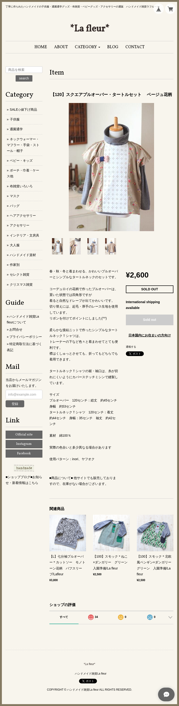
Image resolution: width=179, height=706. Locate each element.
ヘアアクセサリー (23, 215)
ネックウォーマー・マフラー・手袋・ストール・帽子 (23, 145)
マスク (15, 196)
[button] (87, 47)
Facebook (24, 453)
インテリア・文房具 (24, 235)
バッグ (15, 206)
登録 (15, 404)
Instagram (24, 444)
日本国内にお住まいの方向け (149, 335)
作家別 (15, 265)
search (24, 78)
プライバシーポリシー (25, 337)
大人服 (15, 245)
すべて (64, 617)
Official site (24, 434)
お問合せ (15, 329)
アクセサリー (19, 225)
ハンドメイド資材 (23, 255)
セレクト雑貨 (19, 274)
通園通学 (16, 129)
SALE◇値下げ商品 (23, 109)
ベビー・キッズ (21, 160)
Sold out (149, 320)
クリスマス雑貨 (21, 284)
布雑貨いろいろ (21, 186)
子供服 (15, 119)
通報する (131, 346)
